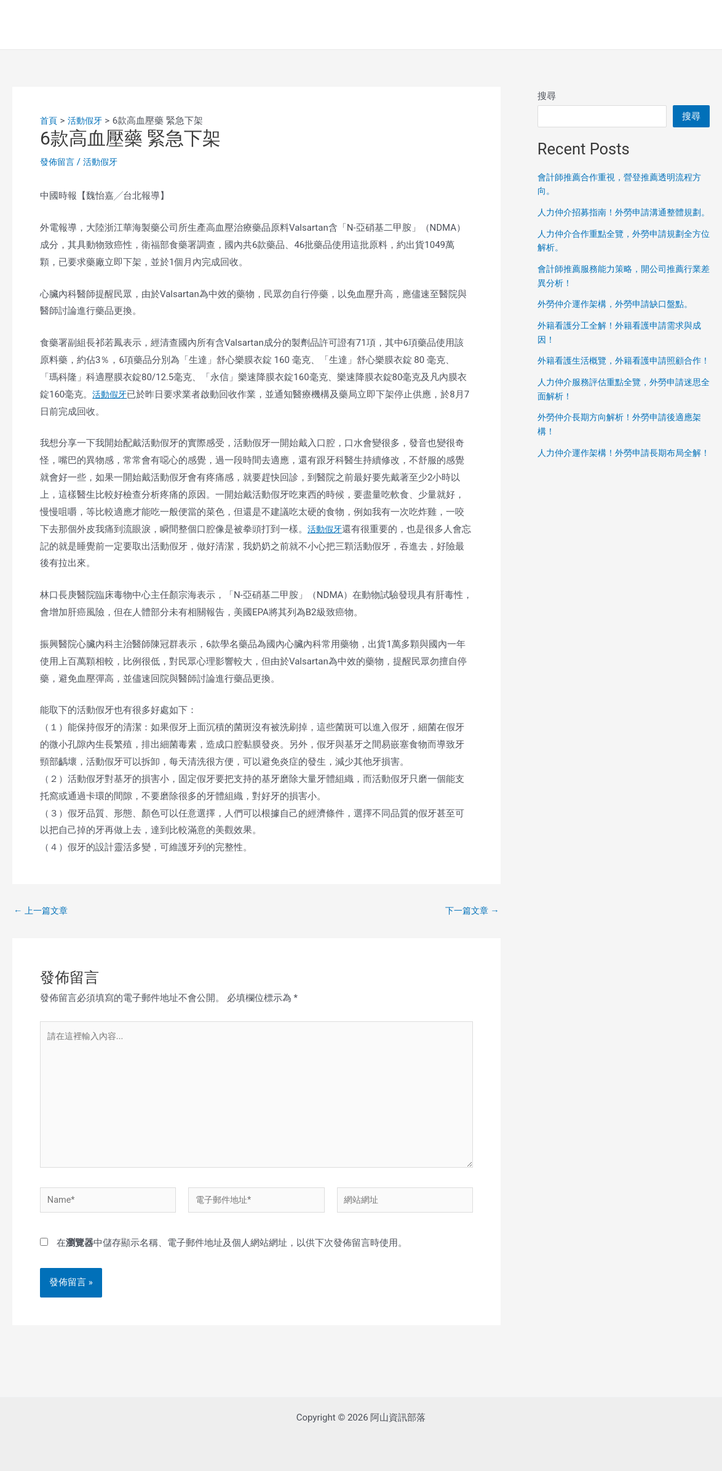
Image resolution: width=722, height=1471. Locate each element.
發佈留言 (58, 161)
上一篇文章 (42, 910)
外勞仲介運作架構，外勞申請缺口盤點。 (621, 326)
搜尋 (547, 96)
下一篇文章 (470, 910)
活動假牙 (103, 161)
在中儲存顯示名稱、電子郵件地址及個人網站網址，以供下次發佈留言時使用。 (232, 1249)
